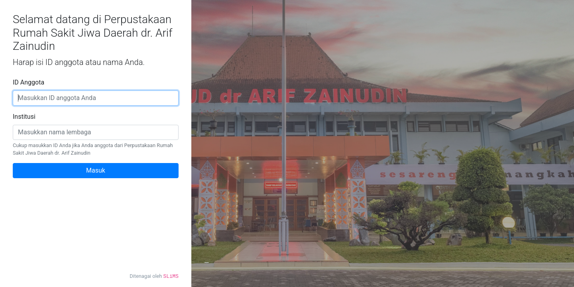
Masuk (95, 170)
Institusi (24, 116)
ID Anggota (28, 82)
